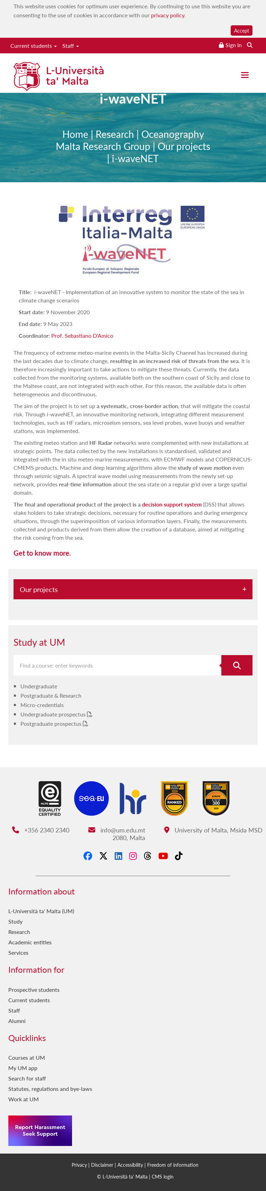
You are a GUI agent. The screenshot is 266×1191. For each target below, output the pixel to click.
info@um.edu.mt (116, 830)
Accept (241, 30)
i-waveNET (135, 161)
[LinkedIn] (118, 856)
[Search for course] (236, 665)
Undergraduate (38, 686)
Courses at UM (26, 1057)
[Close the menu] (244, 75)
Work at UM (23, 1099)
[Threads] (147, 856)
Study (15, 921)
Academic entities (30, 942)
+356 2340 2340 (40, 830)
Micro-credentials (42, 705)
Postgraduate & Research (50, 695)
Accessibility (130, 1164)
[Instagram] (133, 856)
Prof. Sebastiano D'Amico (82, 335)
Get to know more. (42, 553)
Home (75, 137)
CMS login (163, 1176)
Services (18, 952)
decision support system (172, 504)
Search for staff (27, 1078)
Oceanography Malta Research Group (130, 143)
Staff (70, 46)
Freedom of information (172, 1164)
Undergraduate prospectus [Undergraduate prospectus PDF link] (53, 714)
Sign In (233, 45)
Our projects (184, 149)
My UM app (22, 1068)
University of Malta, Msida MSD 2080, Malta (188, 834)
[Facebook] (87, 856)
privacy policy (167, 15)
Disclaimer (102, 1164)
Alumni (17, 1021)
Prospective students (34, 990)
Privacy (79, 1164)
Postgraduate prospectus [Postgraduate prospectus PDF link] (51, 723)
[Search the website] (249, 45)
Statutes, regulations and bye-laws (50, 1089)
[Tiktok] (179, 856)
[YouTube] (163, 856)
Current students (33, 46)
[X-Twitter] (103, 856)
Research (115, 137)
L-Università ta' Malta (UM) (41, 911)
